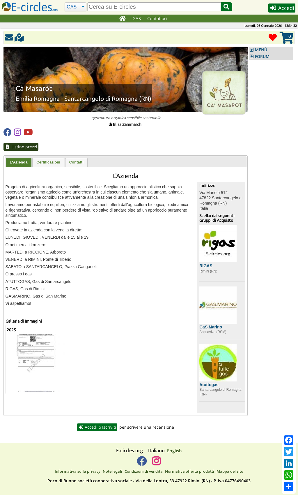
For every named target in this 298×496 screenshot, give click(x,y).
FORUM (262, 56)
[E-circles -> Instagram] (156, 464)
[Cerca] (75, 7)
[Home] (122, 19)
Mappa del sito (230, 471)
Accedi (281, 8)
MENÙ (261, 49)
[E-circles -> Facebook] (142, 464)
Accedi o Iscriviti (97, 427)
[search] (154, 6)
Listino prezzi (21, 147)
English (174, 451)
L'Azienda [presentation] (19, 162)
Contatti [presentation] (76, 162)
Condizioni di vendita (144, 471)
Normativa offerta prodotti (189, 471)
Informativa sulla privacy (77, 471)
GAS (137, 18)
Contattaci (158, 18)
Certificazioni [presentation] (48, 162)
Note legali (112, 471)
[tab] (19, 163)
